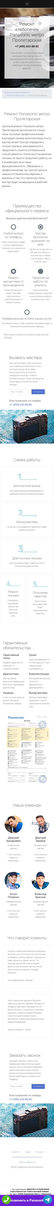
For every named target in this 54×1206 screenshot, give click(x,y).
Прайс (28, 1152)
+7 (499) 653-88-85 (27, 46)
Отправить (38, 391)
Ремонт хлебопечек (16, 95)
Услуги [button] (14, 1152)
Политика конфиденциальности (27, 1157)
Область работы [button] (26, 1162)
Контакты (39, 1152)
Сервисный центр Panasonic (17, 92)
